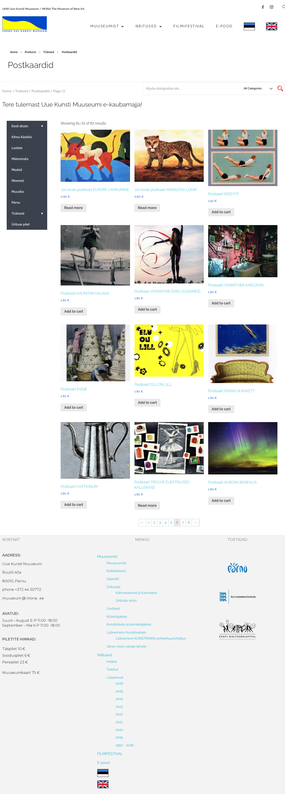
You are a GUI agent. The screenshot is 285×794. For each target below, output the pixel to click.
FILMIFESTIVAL (189, 26)
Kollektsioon (116, 571)
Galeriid (113, 579)
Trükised (48, 52)
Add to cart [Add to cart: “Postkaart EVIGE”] (73, 407)
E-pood (224, 26)
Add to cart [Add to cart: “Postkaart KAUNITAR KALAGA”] (73, 311)
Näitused (148, 26)
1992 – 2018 (125, 745)
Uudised (113, 608)
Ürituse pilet (21, 224)
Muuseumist (107, 26)
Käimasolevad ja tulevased (136, 593)
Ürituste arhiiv (126, 601)
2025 (119, 691)
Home (14, 52)
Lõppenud (115, 677)
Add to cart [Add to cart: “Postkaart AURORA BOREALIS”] (221, 501)
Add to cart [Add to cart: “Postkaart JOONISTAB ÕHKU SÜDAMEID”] (147, 309)
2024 (119, 699)
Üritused (113, 587)
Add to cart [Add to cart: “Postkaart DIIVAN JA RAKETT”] (221, 409)
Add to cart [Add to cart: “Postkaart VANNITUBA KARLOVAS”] (221, 303)
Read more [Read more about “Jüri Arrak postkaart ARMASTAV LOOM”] (147, 208)
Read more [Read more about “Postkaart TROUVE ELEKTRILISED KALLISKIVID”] (147, 505)
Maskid (17, 170)
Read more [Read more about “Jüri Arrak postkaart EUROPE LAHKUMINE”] (73, 208)
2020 (119, 730)
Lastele (17, 148)
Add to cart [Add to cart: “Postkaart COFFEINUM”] (73, 505)
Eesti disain (29, 126)
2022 (119, 714)
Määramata (20, 159)
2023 (119, 707)
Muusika (18, 191)
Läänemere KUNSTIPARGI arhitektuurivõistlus (151, 638)
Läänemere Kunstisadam (126, 632)
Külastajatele (117, 616)
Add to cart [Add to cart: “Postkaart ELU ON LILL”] (147, 402)
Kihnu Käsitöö (22, 137)
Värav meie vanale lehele (127, 646)
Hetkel (112, 661)
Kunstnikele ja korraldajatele (129, 624)
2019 (119, 737)
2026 (119, 683)
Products (30, 52)
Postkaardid (40, 91)
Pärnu (16, 202)
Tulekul (112, 669)
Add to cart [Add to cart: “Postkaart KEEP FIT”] (221, 212)
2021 (119, 722)
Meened (18, 181)
